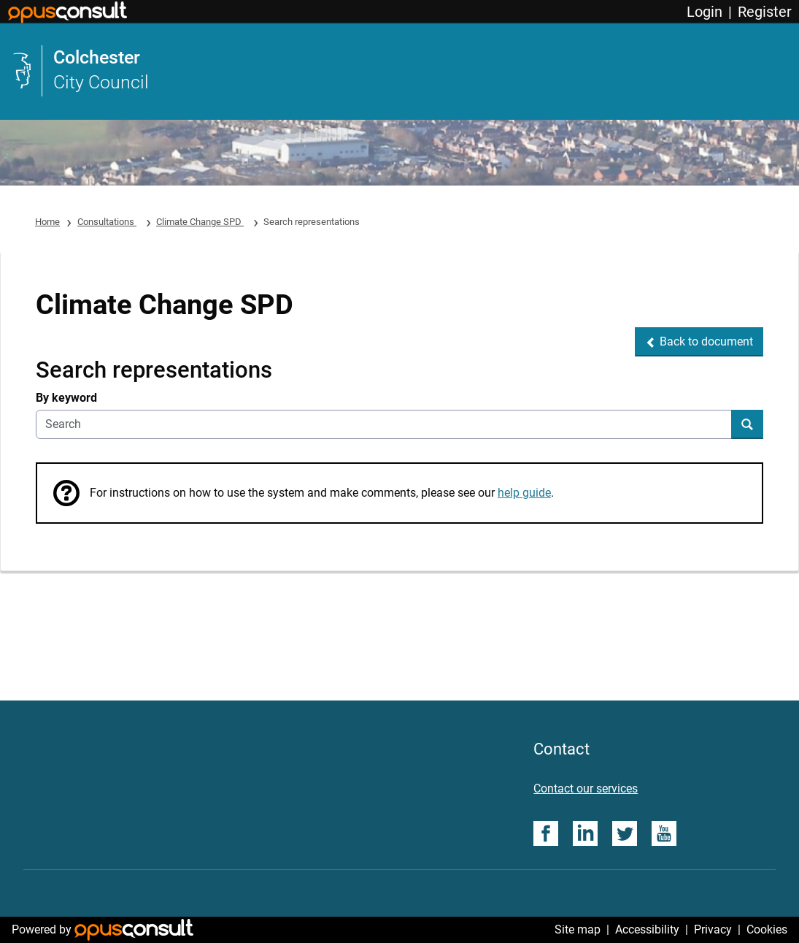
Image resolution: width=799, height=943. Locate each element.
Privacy (713, 929)
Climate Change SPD (200, 221)
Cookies (766, 929)
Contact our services (585, 788)
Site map (578, 929)
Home (47, 221)
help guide (524, 493)
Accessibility (647, 929)
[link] (399, 71)
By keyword (66, 398)
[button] (699, 341)
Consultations (106, 221)
